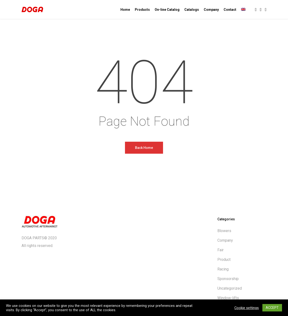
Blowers (224, 230)
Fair (220, 250)
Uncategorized (229, 288)
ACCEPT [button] (272, 308)
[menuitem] (243, 10)
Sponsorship (228, 278)
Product (224, 259)
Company (225, 240)
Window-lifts (228, 298)
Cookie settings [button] (246, 308)
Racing (223, 269)
